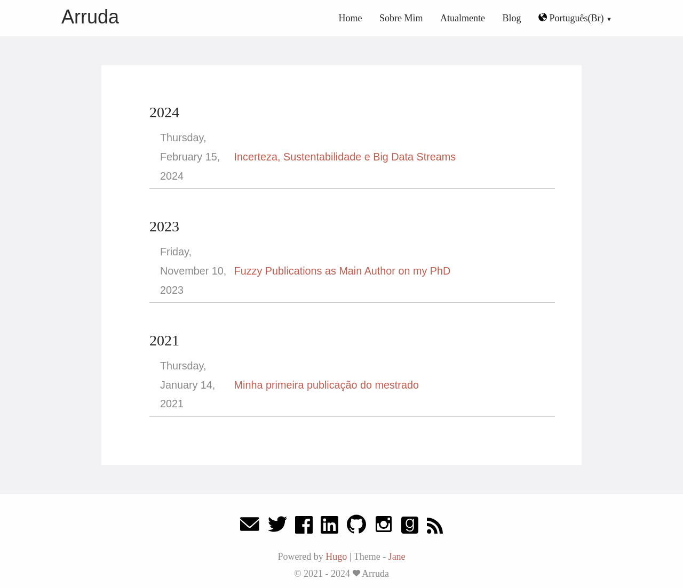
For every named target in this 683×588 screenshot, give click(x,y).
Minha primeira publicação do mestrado (326, 385)
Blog (512, 18)
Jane (397, 556)
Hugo (336, 556)
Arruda (90, 17)
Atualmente (462, 18)
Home (350, 18)
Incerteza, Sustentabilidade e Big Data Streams (345, 157)
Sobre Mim (401, 18)
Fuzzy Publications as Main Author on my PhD (342, 271)
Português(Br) (572, 18)
